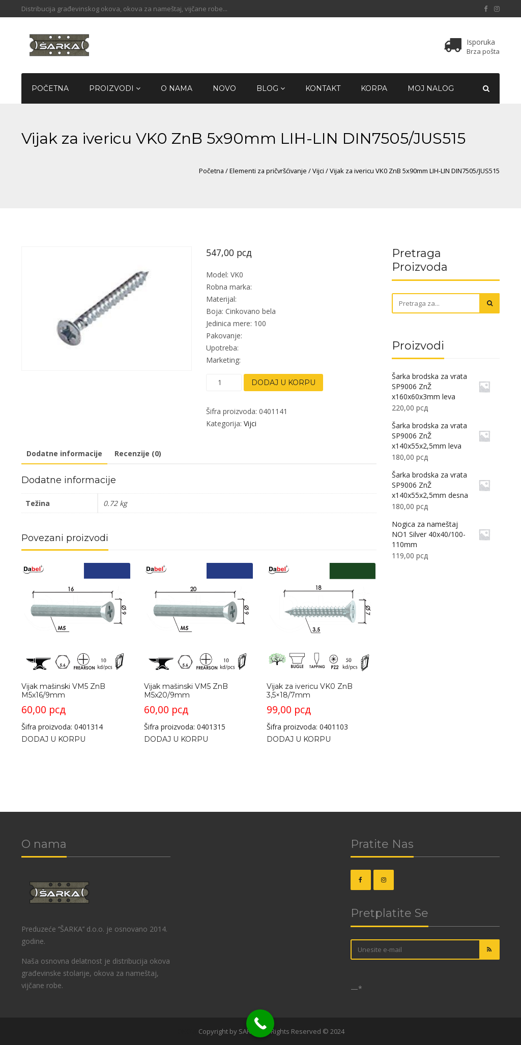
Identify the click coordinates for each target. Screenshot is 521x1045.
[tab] (64, 454)
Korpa (374, 88)
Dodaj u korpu (283, 382)
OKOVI (187, 1031)
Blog (270, 88)
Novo (224, 88)
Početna (50, 88)
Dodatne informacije (64, 453)
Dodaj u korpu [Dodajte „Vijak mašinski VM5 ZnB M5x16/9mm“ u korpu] (53, 739)
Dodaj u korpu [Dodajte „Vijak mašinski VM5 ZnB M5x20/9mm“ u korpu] (176, 739)
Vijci (318, 170)
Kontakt (322, 88)
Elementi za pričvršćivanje (268, 170)
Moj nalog (431, 88)
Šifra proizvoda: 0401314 (75, 647)
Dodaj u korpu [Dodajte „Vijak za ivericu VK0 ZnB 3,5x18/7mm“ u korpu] (299, 739)
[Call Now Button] (260, 1023)
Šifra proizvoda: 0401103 (321, 647)
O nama (176, 88)
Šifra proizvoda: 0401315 (198, 647)
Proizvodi (114, 88)
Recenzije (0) (137, 453)
